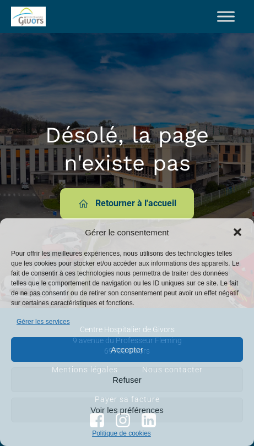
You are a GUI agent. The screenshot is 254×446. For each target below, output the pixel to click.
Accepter (127, 349)
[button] (237, 232)
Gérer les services (43, 322)
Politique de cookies (121, 433)
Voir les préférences (127, 410)
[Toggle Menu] (226, 16)
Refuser (127, 379)
